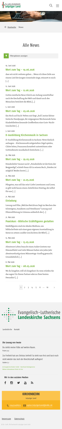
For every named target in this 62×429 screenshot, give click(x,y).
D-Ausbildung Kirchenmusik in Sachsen (27, 135)
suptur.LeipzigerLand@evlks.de (39, 405)
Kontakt (17, 329)
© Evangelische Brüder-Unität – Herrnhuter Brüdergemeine (18, 367)
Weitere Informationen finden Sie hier (12, 369)
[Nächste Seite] (54, 287)
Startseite (12, 27)
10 (47, 287)
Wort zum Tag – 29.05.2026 (20, 159)
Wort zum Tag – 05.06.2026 (20, 110)
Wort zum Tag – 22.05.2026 (20, 179)
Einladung (11, 200)
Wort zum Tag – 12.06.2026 (20, 90)
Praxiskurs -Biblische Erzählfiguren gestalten (30, 221)
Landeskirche (7, 329)
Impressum (6, 418)
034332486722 (15, 405)
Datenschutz (19, 418)
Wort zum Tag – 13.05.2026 (20, 242)
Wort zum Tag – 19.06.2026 (20, 69)
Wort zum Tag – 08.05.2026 (20, 266)
